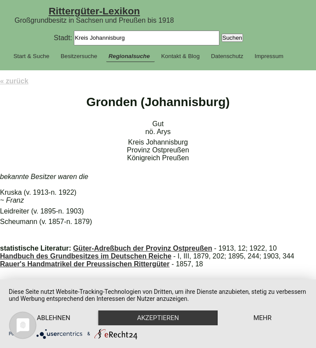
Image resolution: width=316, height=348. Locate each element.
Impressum (269, 56)
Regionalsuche (129, 56)
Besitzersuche (79, 56)
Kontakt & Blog (180, 56)
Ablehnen (53, 318)
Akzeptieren (158, 318)
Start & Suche (31, 56)
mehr (262, 318)
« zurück (14, 81)
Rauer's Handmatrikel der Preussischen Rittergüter (85, 264)
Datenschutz (227, 56)
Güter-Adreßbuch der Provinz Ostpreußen (142, 248)
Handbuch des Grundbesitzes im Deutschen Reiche (85, 256)
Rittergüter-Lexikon (94, 11)
